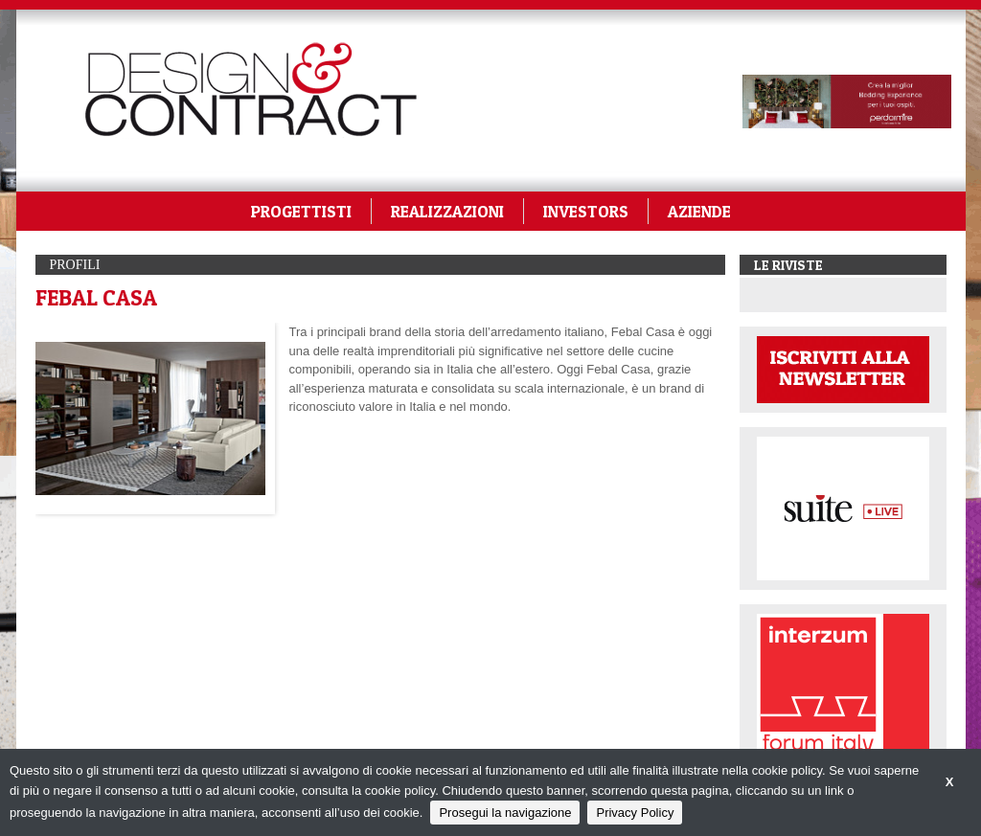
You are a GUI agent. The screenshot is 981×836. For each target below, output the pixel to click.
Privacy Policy (634, 812)
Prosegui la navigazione (505, 812)
